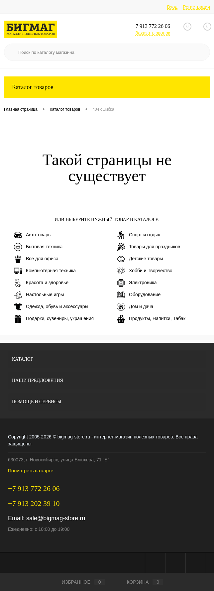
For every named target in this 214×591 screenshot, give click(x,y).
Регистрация (196, 7)
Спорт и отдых (138, 235)
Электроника (137, 283)
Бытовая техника (38, 247)
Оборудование (138, 295)
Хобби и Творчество (144, 271)
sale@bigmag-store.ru (55, 518)
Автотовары (33, 235)
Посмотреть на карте (30, 470)
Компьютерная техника (45, 271)
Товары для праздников (148, 247)
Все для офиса (36, 259)
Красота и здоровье (41, 283)
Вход (172, 7)
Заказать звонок (152, 33)
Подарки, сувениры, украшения (54, 319)
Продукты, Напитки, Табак (151, 319)
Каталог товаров (107, 87)
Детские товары (140, 259)
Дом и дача (135, 307)
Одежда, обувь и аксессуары (51, 307)
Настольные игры (39, 295)
